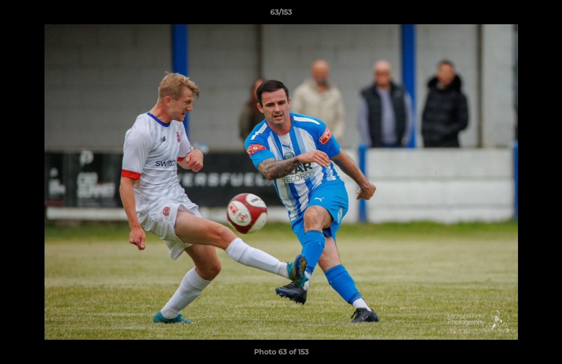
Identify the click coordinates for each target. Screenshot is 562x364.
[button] (544, 14)
